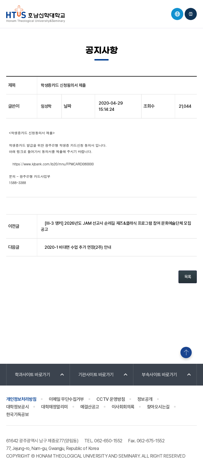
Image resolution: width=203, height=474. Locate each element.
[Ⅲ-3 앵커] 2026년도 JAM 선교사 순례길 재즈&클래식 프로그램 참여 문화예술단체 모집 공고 (116, 226)
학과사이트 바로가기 (32, 374)
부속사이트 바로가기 (159, 374)
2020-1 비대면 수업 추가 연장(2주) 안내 (78, 247)
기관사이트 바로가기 (96, 374)
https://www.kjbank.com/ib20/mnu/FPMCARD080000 (53, 163)
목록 (187, 276)
